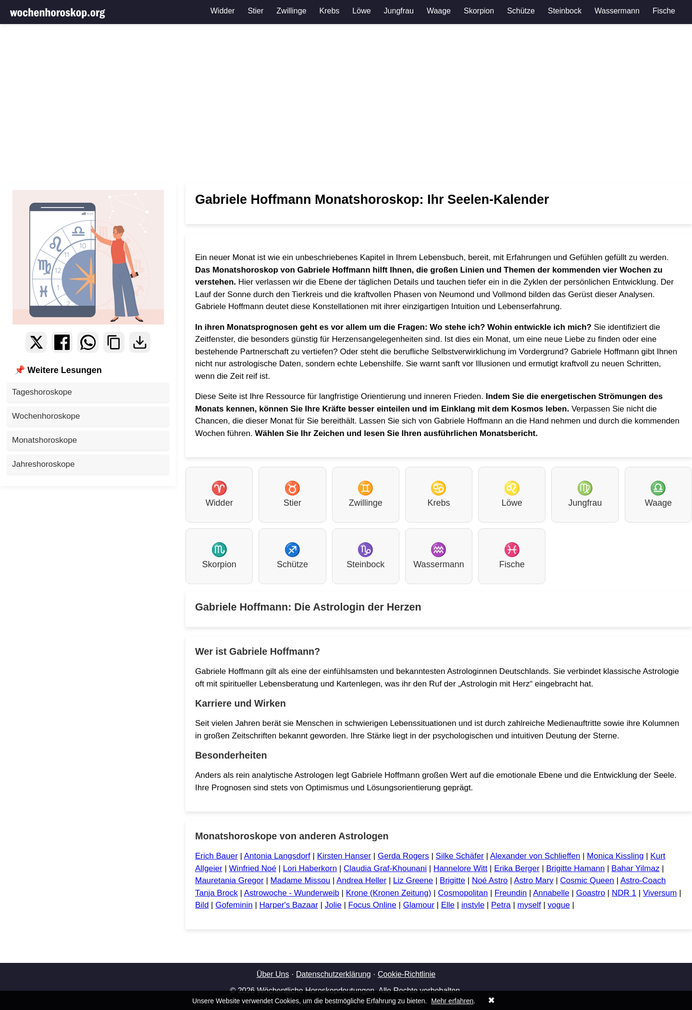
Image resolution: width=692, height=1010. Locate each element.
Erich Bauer (216, 855)
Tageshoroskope (42, 392)
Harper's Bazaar (289, 905)
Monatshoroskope (44, 440)
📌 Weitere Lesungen (58, 370)
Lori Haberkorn (310, 868)
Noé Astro (490, 880)
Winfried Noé (252, 868)
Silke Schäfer (460, 855)
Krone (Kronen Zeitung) (389, 893)
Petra (501, 905)
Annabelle (551, 893)
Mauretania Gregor (229, 880)
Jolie (333, 905)
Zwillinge (291, 11)
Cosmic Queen (587, 880)
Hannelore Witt (460, 868)
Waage (439, 11)
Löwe (361, 11)
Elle (448, 905)
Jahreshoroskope (43, 464)
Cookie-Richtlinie (406, 974)
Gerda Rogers (403, 855)
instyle (472, 905)
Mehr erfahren (452, 1001)
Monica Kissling (615, 855)
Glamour (418, 905)
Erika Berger (516, 868)
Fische (664, 11)
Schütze (521, 11)
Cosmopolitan (463, 893)
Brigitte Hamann (575, 868)
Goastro (590, 893)
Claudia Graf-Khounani (385, 868)
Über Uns (273, 974)
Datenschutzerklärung (333, 974)
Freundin (510, 893)
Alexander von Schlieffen (535, 855)
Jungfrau (399, 11)
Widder (222, 11)
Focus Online (372, 905)
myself (529, 905)
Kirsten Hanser (344, 855)
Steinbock (564, 11)
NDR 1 (624, 893)
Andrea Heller (361, 880)
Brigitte (452, 880)
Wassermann (617, 11)
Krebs (330, 11)
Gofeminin (233, 905)
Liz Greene (413, 880)
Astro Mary (533, 880)
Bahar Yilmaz (635, 868)
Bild (202, 905)
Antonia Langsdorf (277, 855)
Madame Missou (301, 880)
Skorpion (479, 11)
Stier (255, 11)
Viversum (660, 893)
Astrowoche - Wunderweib (291, 893)
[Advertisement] (346, 103)
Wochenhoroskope (46, 416)
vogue (559, 905)
